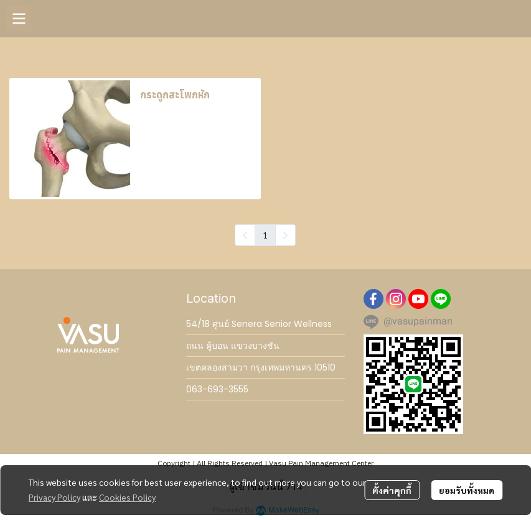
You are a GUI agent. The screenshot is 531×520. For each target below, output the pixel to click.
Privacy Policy (54, 497)
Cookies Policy (127, 497)
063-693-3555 (217, 389)
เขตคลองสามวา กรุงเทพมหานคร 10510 (261, 367)
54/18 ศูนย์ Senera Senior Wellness (259, 324)
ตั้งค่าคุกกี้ (391, 490)
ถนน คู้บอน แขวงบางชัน (233, 345)
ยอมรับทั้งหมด (466, 490)
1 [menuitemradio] (265, 234)
